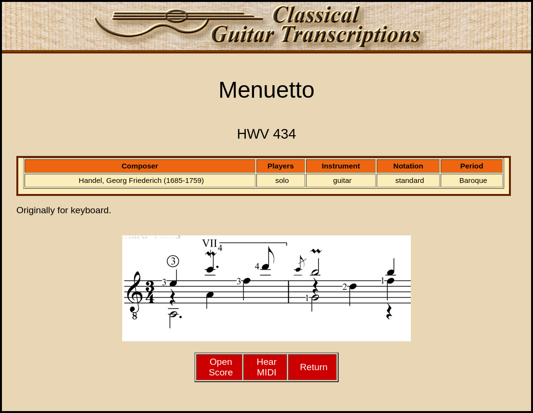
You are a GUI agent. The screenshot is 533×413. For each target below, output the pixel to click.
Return (314, 367)
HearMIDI (267, 367)
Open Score (221, 367)
